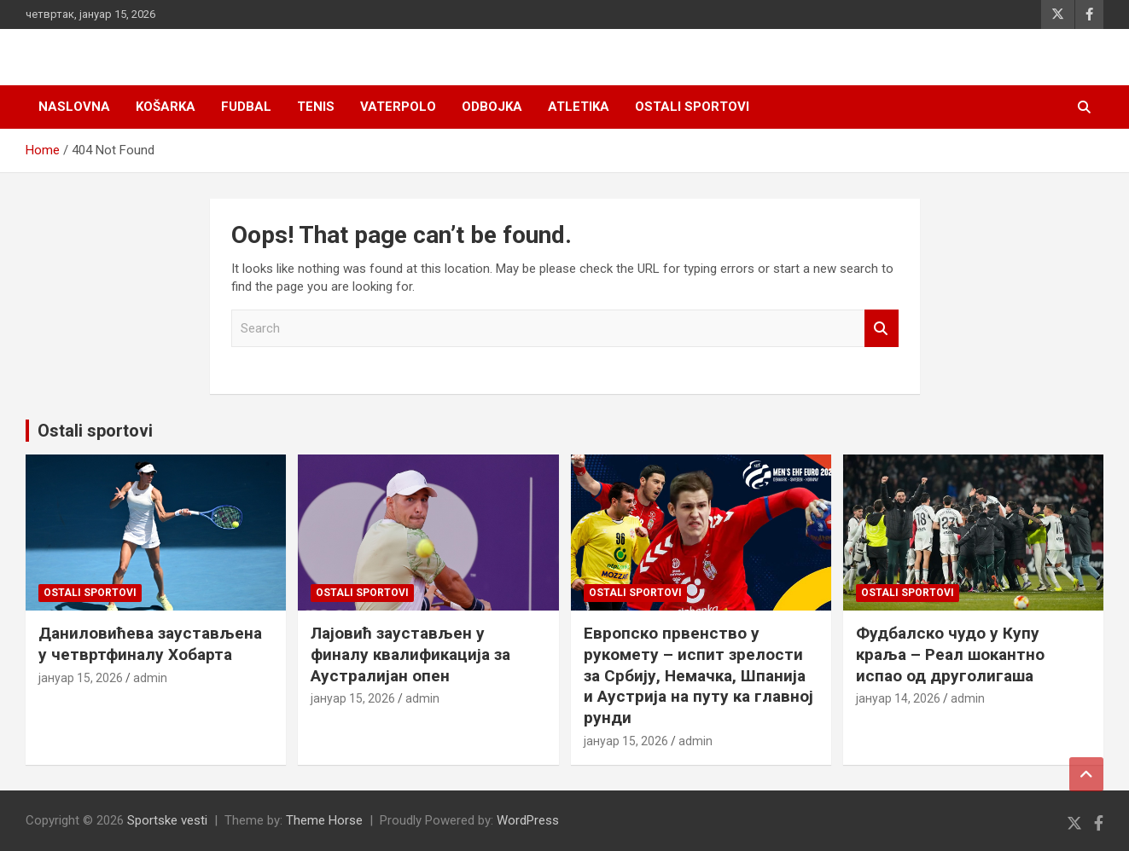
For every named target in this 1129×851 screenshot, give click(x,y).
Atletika (578, 106)
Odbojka (492, 106)
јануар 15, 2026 (80, 678)
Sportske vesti (167, 820)
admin (150, 678)
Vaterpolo (398, 106)
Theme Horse (324, 820)
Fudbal (246, 106)
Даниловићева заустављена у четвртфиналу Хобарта (150, 643)
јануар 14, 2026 (898, 698)
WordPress (528, 820)
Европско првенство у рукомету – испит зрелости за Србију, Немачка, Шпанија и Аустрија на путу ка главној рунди (698, 675)
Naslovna (74, 106)
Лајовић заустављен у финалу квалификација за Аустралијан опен (410, 654)
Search (881, 329)
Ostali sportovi (692, 106)
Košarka (165, 106)
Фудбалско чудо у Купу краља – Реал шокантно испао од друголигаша (950, 654)
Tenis (316, 106)
